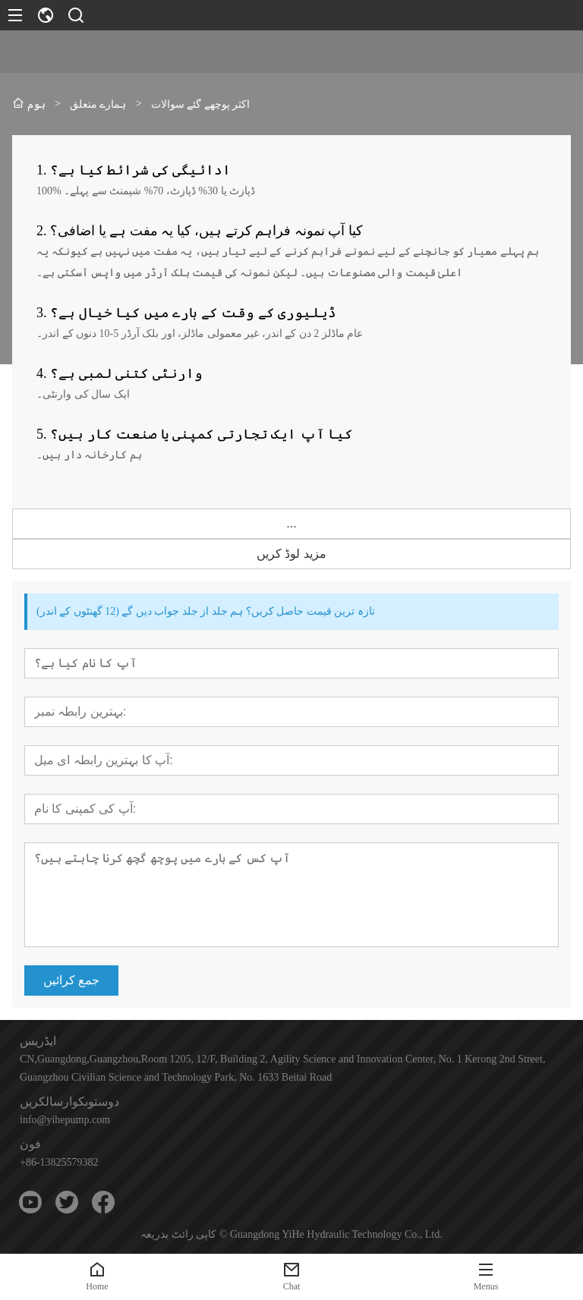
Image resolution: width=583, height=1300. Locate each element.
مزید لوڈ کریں (291, 553)
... (291, 523)
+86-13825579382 (59, 1162)
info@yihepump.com (65, 1119)
